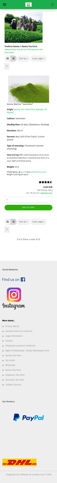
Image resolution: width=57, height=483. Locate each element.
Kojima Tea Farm (13, 355)
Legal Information (13, 336)
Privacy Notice (12, 326)
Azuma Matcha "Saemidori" (20, 104)
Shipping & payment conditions (20, 345)
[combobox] (23, 59)
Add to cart (28, 207)
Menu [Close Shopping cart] (4, 4)
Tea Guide (10, 360)
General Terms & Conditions (18, 331)
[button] (8, 59)
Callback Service (13, 384)
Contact (9, 341)
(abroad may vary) (38, 172)
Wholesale (10, 365)
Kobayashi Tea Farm (15, 375)
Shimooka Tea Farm (14, 380)
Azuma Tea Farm (13, 370)
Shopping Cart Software (17, 474)
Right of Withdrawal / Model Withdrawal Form (27, 350)
